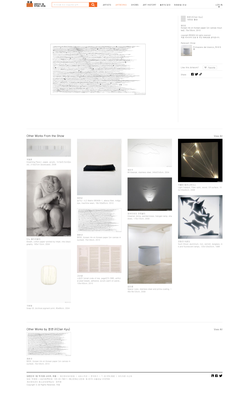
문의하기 (94, 376)
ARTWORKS (121, 5)
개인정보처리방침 (67, 376)
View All (218, 136)
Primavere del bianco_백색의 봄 (207, 48)
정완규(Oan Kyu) (195, 17)
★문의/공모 (165, 5)
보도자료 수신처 (125, 376)
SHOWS (134, 5)
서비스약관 (82, 376)
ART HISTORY (149, 5)
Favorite (211, 67)
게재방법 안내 (180, 5)
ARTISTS (107, 5)
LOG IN (218, 5)
